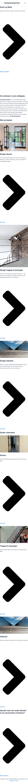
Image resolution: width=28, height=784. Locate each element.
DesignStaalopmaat (12, 3)
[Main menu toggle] (25, 3)
